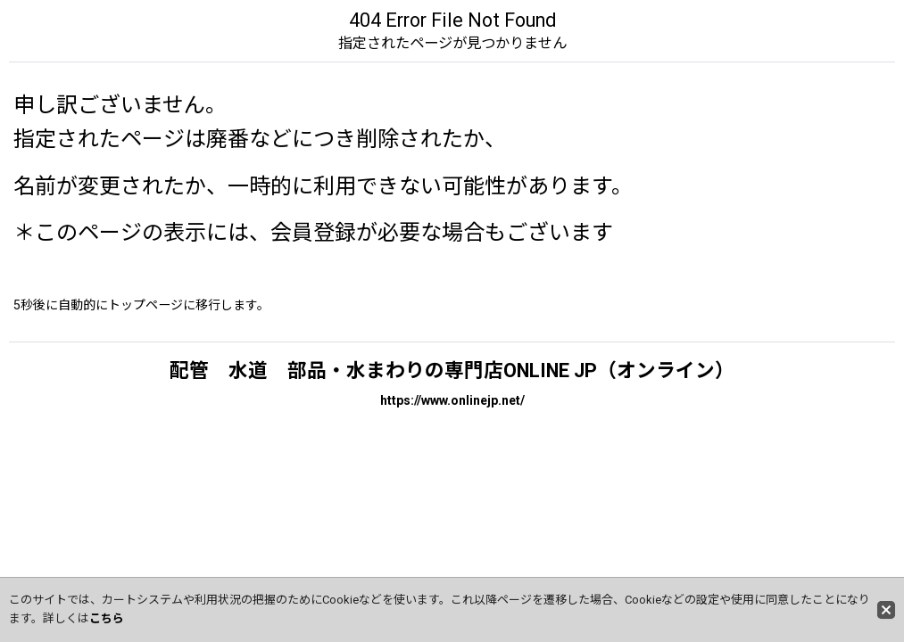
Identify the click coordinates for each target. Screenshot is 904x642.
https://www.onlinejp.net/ (452, 400)
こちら (106, 618)
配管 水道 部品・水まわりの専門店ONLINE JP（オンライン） (452, 370)
